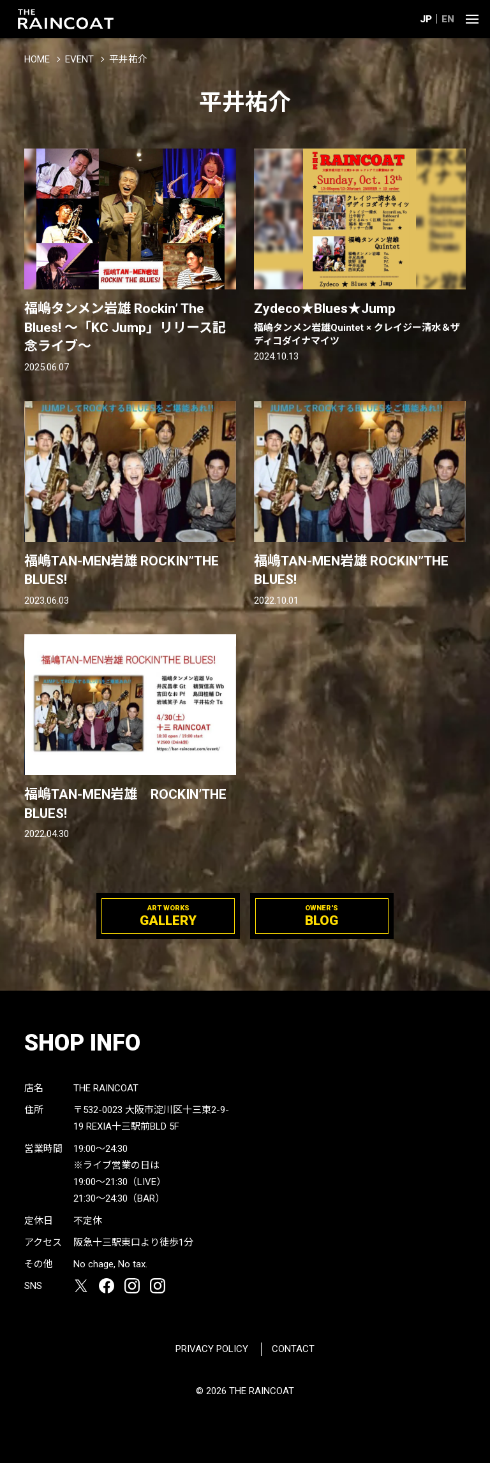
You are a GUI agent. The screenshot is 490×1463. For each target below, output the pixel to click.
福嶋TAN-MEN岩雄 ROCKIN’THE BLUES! (125, 803)
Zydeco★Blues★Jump (360, 324)
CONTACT (293, 1349)
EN (448, 19)
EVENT (79, 59)
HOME (37, 59)
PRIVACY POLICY (211, 1349)
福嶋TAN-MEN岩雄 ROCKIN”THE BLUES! (121, 570)
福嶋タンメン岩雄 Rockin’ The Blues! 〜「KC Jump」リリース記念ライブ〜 (125, 327)
